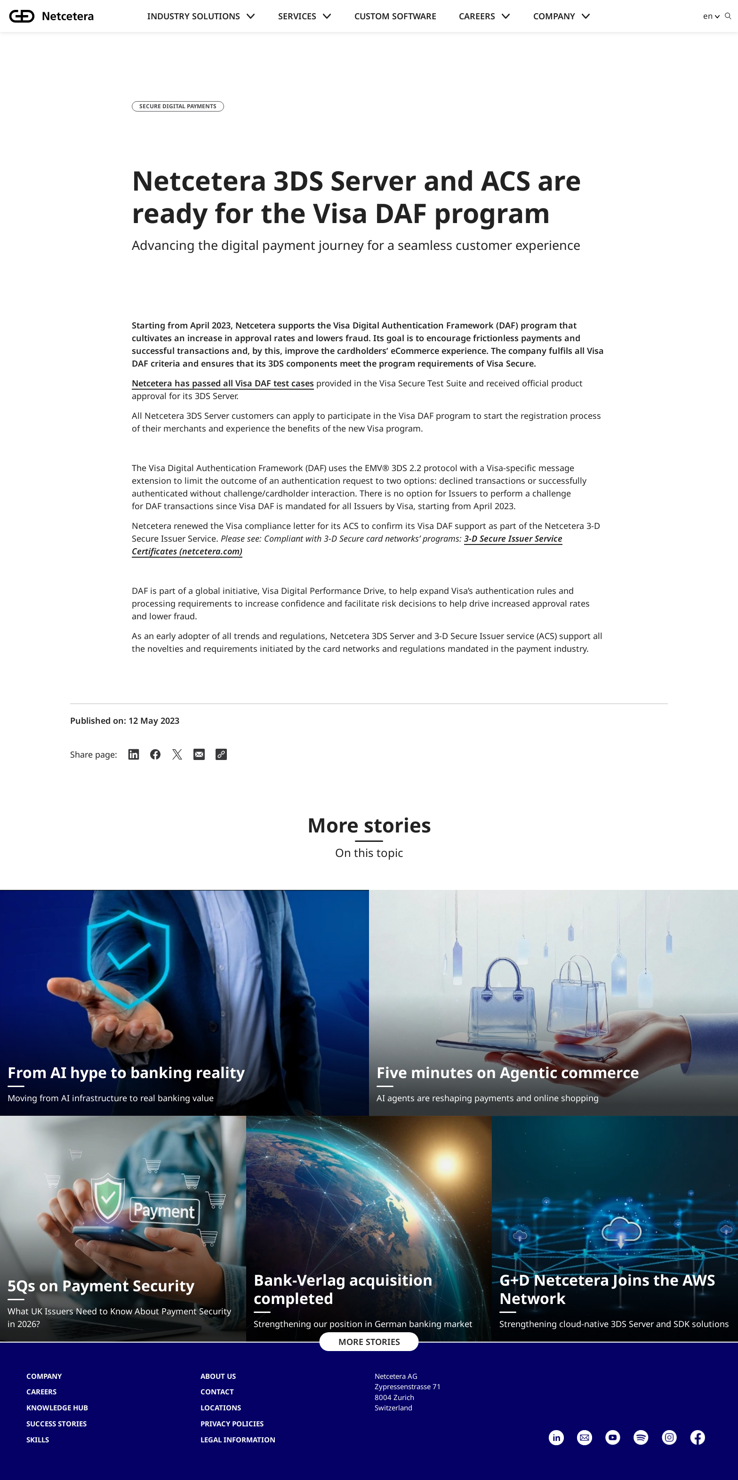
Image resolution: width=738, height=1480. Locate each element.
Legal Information (238, 1439)
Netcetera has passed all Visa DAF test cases (223, 383)
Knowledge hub (57, 1407)
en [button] (708, 15)
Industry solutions (193, 16)
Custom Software (395, 16)
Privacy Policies (232, 1423)
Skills (37, 1439)
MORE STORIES (369, 1341)
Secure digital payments (178, 106)
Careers (477, 16)
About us (218, 1376)
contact (217, 1391)
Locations (221, 1407)
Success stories (56, 1423)
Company (554, 16)
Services (297, 16)
